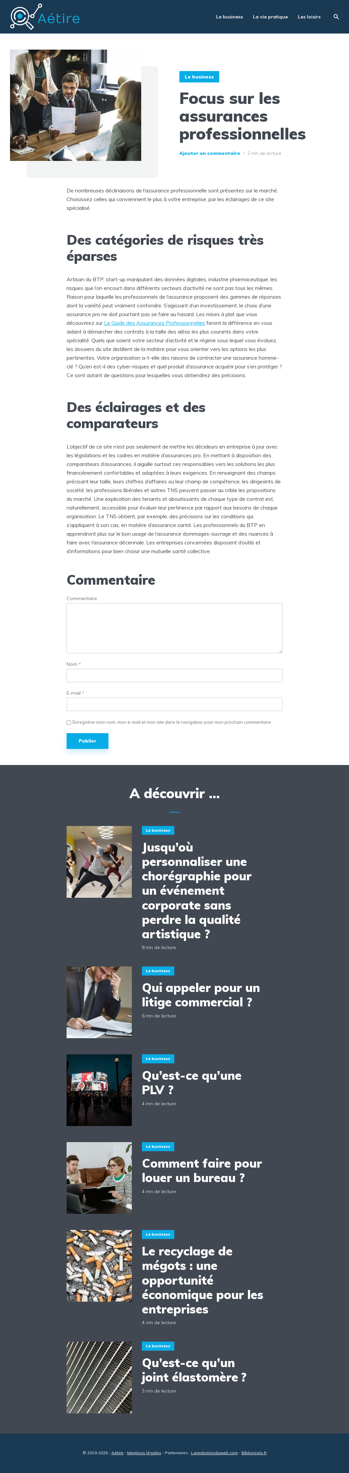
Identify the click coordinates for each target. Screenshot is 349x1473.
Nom (74, 664)
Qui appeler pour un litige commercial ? (201, 994)
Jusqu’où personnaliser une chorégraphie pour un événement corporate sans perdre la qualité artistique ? (197, 890)
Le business (229, 17)
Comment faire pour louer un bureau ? (202, 1170)
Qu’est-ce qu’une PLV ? (192, 1082)
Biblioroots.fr (254, 1452)
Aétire (117, 1452)
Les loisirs (309, 17)
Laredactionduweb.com (214, 1452)
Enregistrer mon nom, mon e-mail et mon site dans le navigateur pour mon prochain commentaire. (172, 722)
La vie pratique (270, 17)
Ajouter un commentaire (209, 153)
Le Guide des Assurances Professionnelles (154, 322)
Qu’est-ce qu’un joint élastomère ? (194, 1369)
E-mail (75, 693)
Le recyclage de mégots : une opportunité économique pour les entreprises (202, 1280)
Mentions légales (144, 1452)
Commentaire (82, 598)
